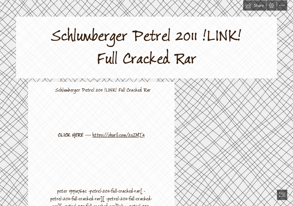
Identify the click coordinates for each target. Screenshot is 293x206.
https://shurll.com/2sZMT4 (118, 135)
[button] (254, 5)
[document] (146, 103)
